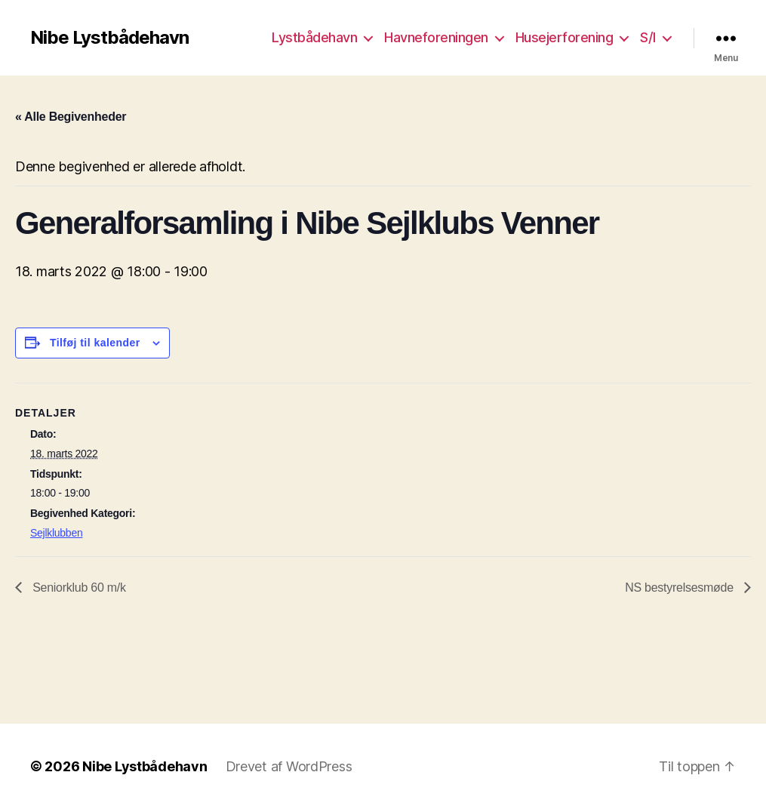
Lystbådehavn (314, 37)
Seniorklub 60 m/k (77, 587)
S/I (648, 37)
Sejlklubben (56, 533)
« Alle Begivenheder (70, 116)
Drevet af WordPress (289, 766)
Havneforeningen (436, 37)
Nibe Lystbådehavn (109, 38)
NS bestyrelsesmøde (681, 587)
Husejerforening (564, 37)
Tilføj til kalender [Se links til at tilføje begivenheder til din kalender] (95, 343)
